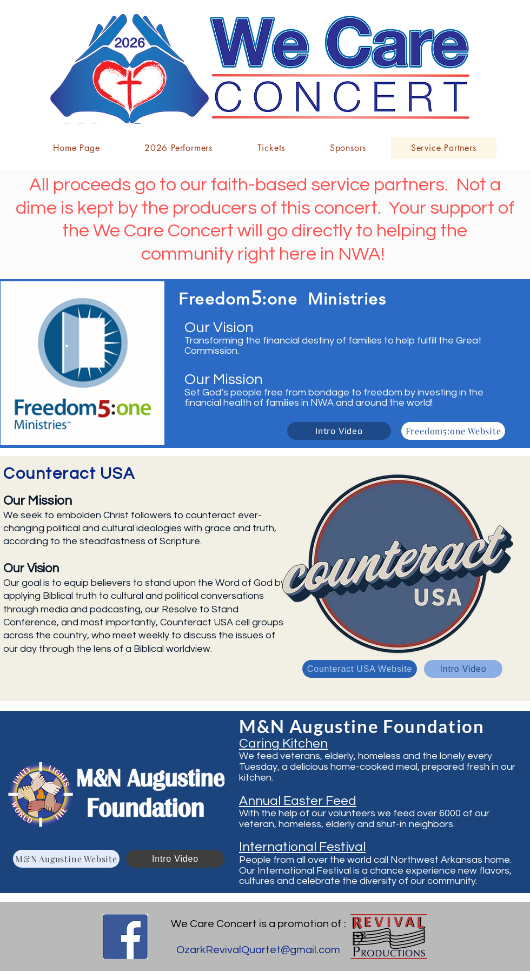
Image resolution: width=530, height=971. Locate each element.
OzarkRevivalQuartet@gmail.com (258, 949)
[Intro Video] (339, 431)
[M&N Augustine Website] (66, 859)
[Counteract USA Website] (359, 669)
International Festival (302, 847)
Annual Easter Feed (297, 801)
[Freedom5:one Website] (453, 431)
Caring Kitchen (283, 743)
